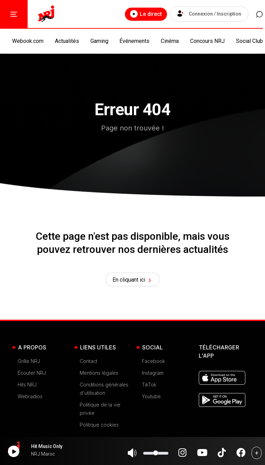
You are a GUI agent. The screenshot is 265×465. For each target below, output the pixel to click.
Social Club (249, 41)
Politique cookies (99, 426)
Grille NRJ (29, 362)
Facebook (153, 362)
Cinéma (170, 41)
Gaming (99, 41)
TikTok (149, 386)
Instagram (153, 374)
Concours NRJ (207, 41)
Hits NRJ (27, 386)
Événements (134, 41)
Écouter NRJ (32, 374)
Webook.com (27, 41)
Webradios (30, 398)
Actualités (67, 41)
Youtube (151, 398)
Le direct (142, 14)
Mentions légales (99, 374)
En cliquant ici (132, 280)
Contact (88, 362)
